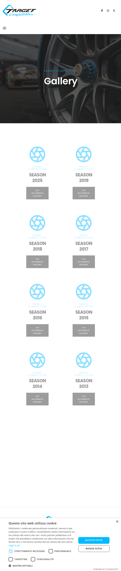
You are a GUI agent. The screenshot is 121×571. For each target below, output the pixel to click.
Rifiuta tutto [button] (94, 548)
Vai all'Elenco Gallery (37, 193)
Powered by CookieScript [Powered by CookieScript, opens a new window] (105, 569)
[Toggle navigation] (4, 28)
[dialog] (60, 544)
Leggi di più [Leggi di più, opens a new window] (14, 545)
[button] (42, 565)
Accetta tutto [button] (93, 540)
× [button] (117, 521)
